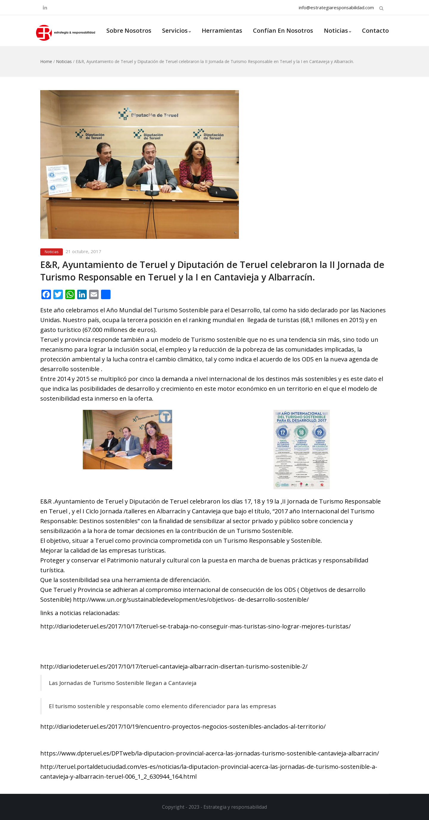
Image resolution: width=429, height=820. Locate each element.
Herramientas (222, 30)
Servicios (176, 30)
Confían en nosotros (283, 30)
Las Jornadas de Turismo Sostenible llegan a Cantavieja (123, 682)
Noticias (337, 30)
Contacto (375, 30)
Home (46, 61)
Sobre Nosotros (128, 30)
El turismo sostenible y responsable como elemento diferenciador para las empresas (162, 706)
